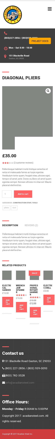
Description (10, 225)
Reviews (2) (31, 225)
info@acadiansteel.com (20, 382)
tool (14, 208)
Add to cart (23, 194)
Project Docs (40, 41)
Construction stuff (22, 203)
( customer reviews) (23, 163)
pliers (6, 208)
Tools (35, 203)
